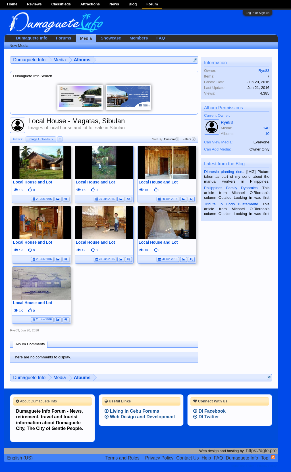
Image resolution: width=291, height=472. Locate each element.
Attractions (90, 4)
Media (86, 38)
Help (206, 458)
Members (139, 38)
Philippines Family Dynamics (230, 188)
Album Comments (30, 344)
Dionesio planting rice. (223, 172)
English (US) (20, 458)
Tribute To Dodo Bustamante (231, 204)
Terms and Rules (122, 458)
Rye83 (14, 330)
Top (264, 458)
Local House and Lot (32, 182)
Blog (133, 4)
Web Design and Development (140, 416)
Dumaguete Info (31, 38)
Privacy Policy (159, 458)
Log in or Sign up (257, 12)
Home (12, 4)
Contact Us (187, 458)
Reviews (34, 4)
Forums (63, 38)
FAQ (160, 38)
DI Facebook (209, 411)
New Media (18, 45)
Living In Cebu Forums (132, 411)
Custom (171, 139)
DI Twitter (206, 416)
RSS (273, 457)
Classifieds (61, 4)
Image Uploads (41, 139)
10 (267, 133)
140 (266, 128)
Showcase (111, 38)
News (114, 4)
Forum (152, 4)
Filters (189, 139)
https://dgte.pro (261, 450)
